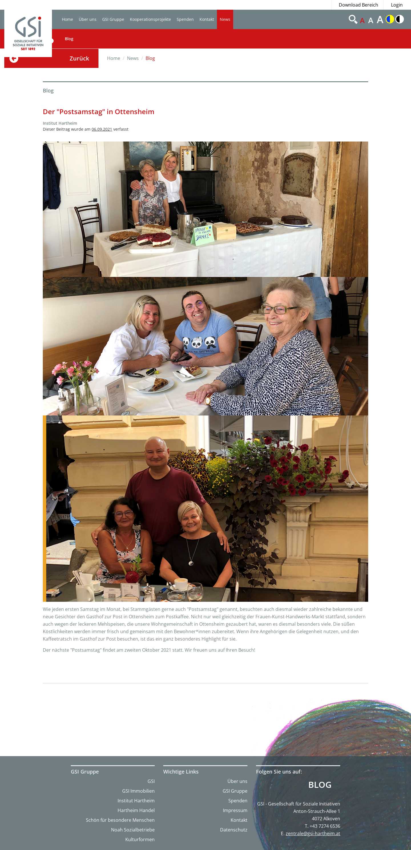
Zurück (79, 58)
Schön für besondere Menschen (120, 820)
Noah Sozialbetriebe (133, 830)
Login (397, 5)
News (225, 19)
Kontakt (207, 19)
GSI (151, 781)
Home (67, 19)
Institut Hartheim (136, 800)
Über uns (87, 19)
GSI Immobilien (138, 791)
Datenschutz (233, 830)
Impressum (235, 810)
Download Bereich (358, 5)
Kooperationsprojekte (150, 19)
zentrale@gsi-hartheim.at (313, 833)
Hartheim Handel (136, 810)
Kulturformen (140, 839)
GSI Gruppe (113, 19)
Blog (69, 38)
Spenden (185, 19)
